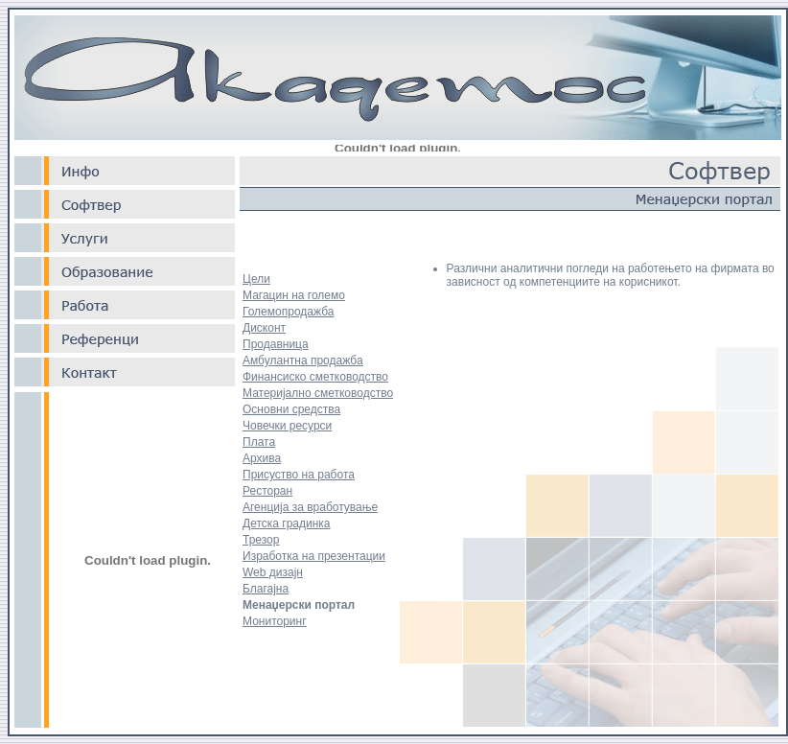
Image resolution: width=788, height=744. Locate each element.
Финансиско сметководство (315, 377)
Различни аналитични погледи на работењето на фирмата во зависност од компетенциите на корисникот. (611, 275)
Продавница (276, 344)
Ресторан (267, 491)
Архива (262, 458)
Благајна (266, 588)
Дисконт (264, 328)
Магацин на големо (294, 295)
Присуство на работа (299, 474)
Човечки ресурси (287, 425)
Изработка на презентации (314, 556)
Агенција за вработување (310, 507)
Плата (259, 442)
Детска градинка (287, 523)
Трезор (261, 539)
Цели (256, 279)
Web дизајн (273, 572)
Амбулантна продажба (303, 360)
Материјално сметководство (318, 393)
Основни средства (291, 409)
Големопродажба (288, 311)
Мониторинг (275, 621)
